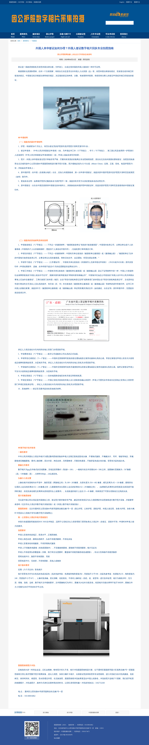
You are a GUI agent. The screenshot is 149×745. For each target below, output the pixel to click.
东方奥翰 (29, 2)
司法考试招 (110, 35)
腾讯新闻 (86, 59)
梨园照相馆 (12, 2)
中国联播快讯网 (94, 712)
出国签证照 (80, 35)
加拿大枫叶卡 (65, 35)
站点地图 (57, 738)
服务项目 (36, 35)
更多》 (117, 712)
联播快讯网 (37, 2)
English (122, 2)
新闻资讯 (23, 35)
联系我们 (124, 35)
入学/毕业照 (95, 35)
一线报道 (34, 41)
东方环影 (21, 2)
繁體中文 (129, 2)
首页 (13, 35)
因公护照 (49, 35)
